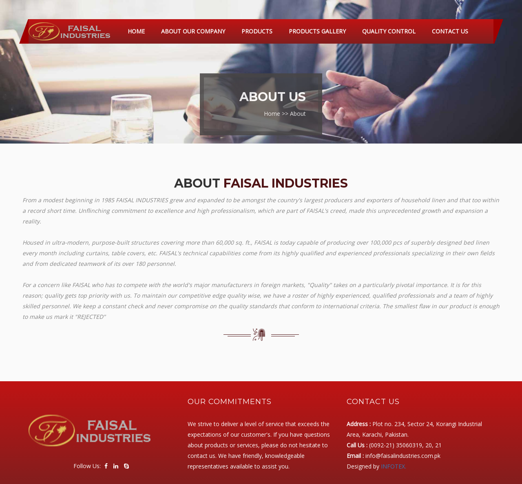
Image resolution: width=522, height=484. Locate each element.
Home (136, 31)
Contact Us (450, 31)
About (298, 111)
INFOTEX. (393, 466)
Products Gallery (317, 31)
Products (256, 31)
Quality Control (389, 31)
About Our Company (193, 31)
